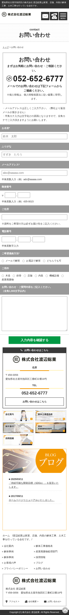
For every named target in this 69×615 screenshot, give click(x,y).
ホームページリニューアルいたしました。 (32, 500)
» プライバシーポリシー (15, 568)
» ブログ (38, 562)
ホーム (6, 535)
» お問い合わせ (42, 568)
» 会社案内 (8, 546)
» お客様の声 (9, 562)
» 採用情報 (39, 557)
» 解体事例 (8, 551)
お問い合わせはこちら (35, 401)
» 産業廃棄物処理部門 (45, 551)
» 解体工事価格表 (43, 546)
